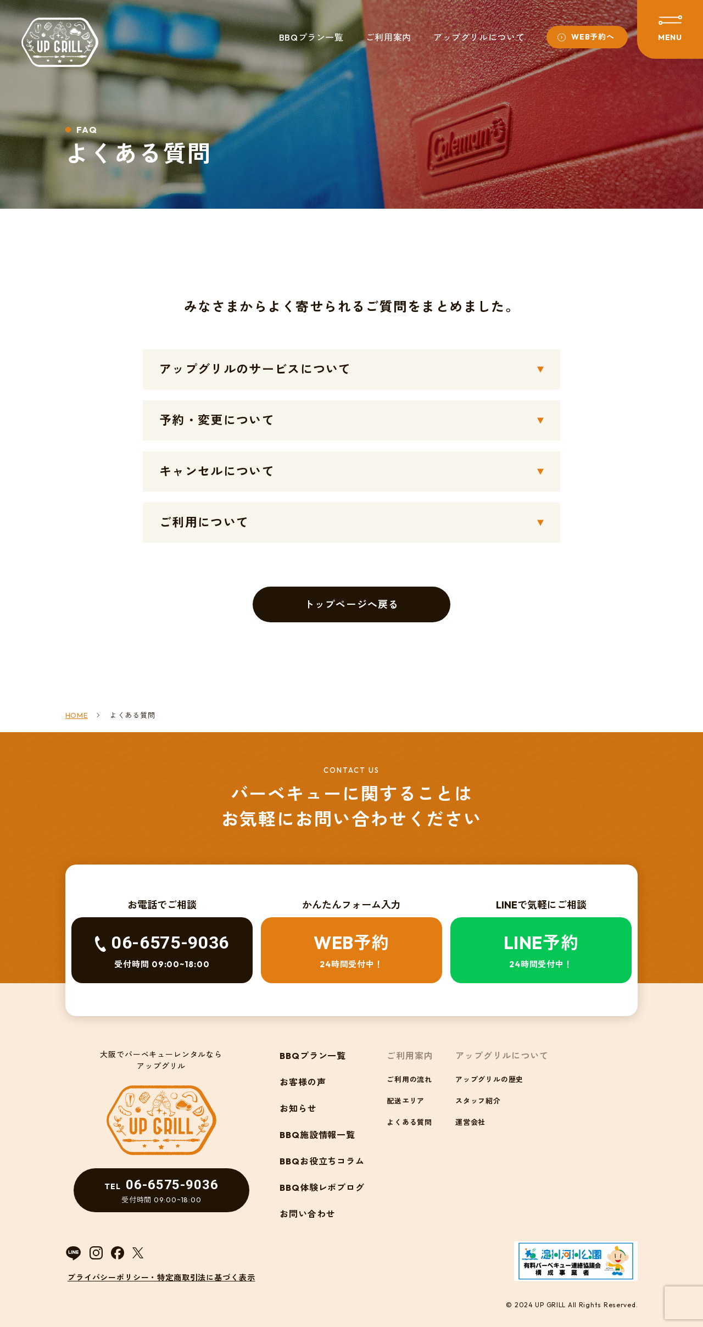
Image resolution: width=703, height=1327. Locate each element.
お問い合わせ (308, 1213)
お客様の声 (303, 1082)
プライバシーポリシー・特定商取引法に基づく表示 (161, 1278)
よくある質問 (409, 1122)
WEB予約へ (592, 37)
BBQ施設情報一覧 (318, 1134)
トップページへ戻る (351, 604)
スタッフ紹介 (478, 1100)
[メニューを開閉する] (670, 29)
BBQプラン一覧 (311, 37)
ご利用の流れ (409, 1079)
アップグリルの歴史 (489, 1079)
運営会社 (470, 1122)
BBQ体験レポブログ (322, 1187)
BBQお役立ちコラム (322, 1161)
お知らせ (298, 1108)
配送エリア (406, 1100)
